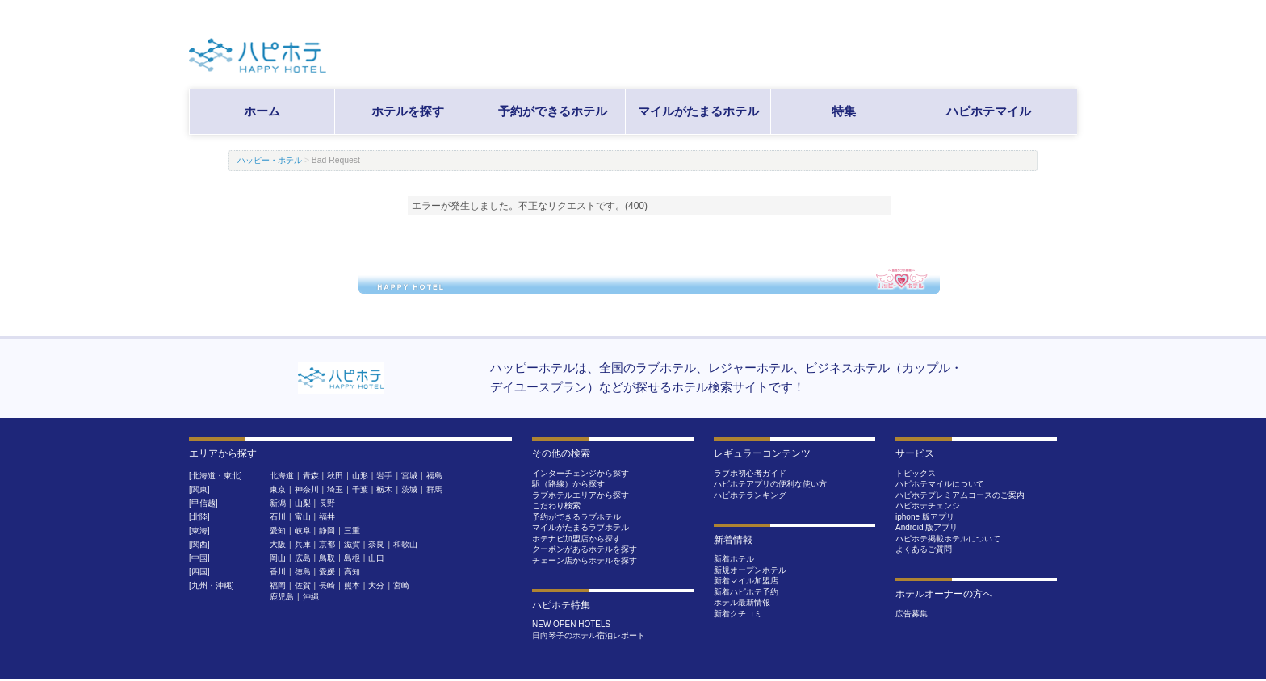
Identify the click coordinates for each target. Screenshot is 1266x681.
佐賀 (303, 585)
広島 (303, 558)
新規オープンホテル (750, 570)
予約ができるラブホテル (576, 516)
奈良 (376, 544)
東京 (278, 489)
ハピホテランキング (750, 495)
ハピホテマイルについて (939, 483)
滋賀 (352, 544)
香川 (278, 571)
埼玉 (335, 489)
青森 (311, 475)
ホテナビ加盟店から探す (576, 538)
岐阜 (303, 530)
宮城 (409, 475)
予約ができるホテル (552, 111)
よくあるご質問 (923, 549)
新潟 (278, 503)
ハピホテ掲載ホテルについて (947, 538)
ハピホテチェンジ (927, 505)
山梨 (303, 503)
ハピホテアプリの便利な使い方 (770, 483)
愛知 (278, 530)
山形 (360, 475)
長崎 (327, 585)
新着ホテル (734, 558)
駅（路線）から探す (568, 483)
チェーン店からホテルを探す (584, 560)
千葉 (360, 489)
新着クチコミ (738, 613)
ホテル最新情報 (742, 602)
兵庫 (303, 544)
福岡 (278, 585)
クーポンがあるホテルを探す (584, 549)
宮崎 (401, 585)
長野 (327, 503)
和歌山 (405, 544)
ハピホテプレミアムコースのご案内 (960, 495)
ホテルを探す (407, 111)
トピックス (915, 473)
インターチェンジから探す (580, 473)
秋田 (335, 475)
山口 (376, 558)
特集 (844, 111)
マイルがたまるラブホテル (580, 527)
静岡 (327, 530)
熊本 (352, 585)
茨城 (409, 489)
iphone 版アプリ (924, 516)
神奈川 (307, 489)
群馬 (434, 489)
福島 (434, 475)
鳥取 (327, 558)
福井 (327, 516)
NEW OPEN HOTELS (571, 624)
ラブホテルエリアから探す (580, 495)
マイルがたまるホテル (698, 111)
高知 (352, 571)
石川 (278, 516)
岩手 (384, 475)
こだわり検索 (556, 505)
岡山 (278, 558)
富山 (303, 516)
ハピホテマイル (988, 111)
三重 (352, 530)
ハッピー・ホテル (269, 160)
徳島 (303, 571)
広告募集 (911, 613)
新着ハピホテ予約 (746, 591)
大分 (376, 585)
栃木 (384, 489)
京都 (327, 544)
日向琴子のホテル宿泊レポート (588, 635)
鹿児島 (282, 596)
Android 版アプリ (926, 527)
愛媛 (327, 571)
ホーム (262, 111)
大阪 (278, 544)
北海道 (282, 475)
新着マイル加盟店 (746, 580)
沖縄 (311, 596)
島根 (352, 558)
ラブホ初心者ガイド (750, 473)
